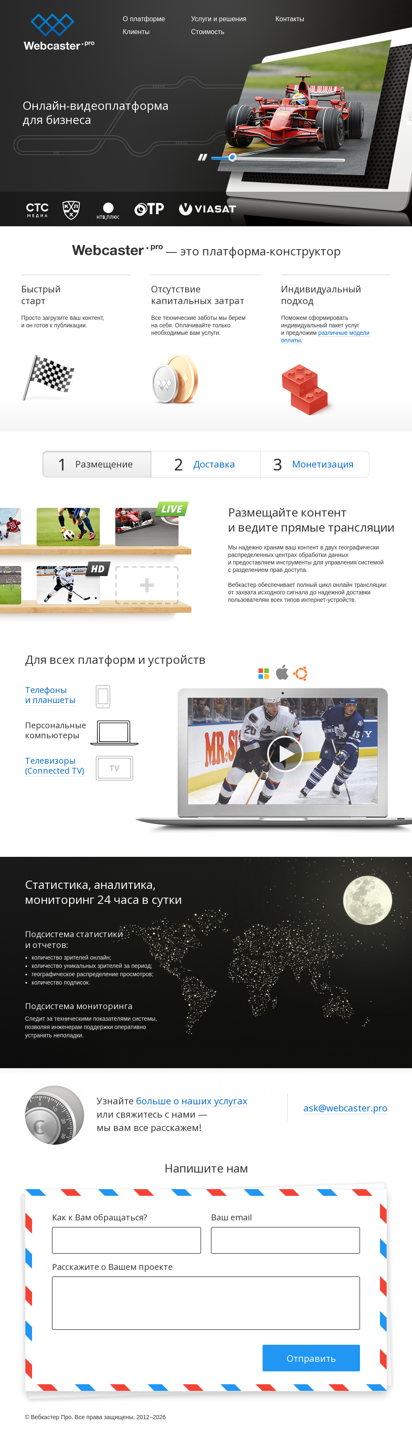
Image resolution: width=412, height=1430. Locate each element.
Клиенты (136, 31)
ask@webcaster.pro (345, 1107)
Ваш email (285, 1217)
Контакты (289, 18)
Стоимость (207, 31)
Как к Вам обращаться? (126, 1217)
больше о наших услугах (192, 1100)
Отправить (311, 1358)
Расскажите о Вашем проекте (206, 1266)
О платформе (144, 18)
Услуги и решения (218, 18)
